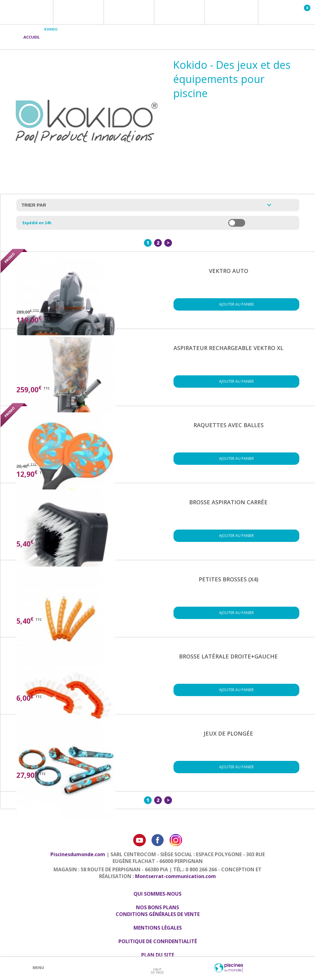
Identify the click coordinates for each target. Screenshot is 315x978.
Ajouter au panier (236, 304)
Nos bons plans (157, 907)
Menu (38, 967)
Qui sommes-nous (157, 893)
